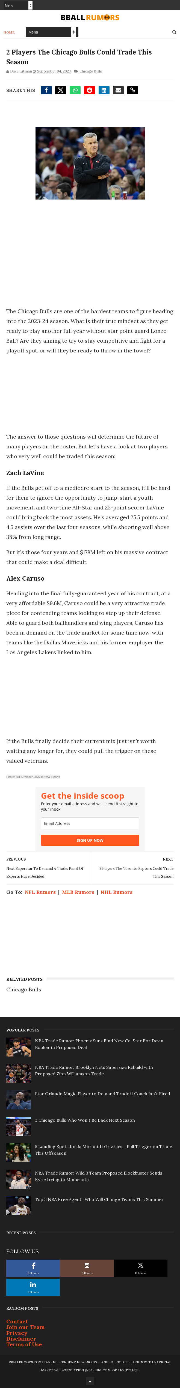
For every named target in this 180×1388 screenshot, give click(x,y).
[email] (90, 823)
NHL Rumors (116, 892)
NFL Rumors (40, 892)
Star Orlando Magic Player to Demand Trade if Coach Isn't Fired (102, 1093)
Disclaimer (21, 1338)
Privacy (17, 1332)
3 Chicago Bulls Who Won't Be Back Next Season (85, 1120)
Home (9, 32)
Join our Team (25, 1327)
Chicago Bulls (90, 71)
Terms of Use (24, 1344)
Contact (17, 1321)
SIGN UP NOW (90, 840)
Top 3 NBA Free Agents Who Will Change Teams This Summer (99, 1199)
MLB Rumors (78, 892)
